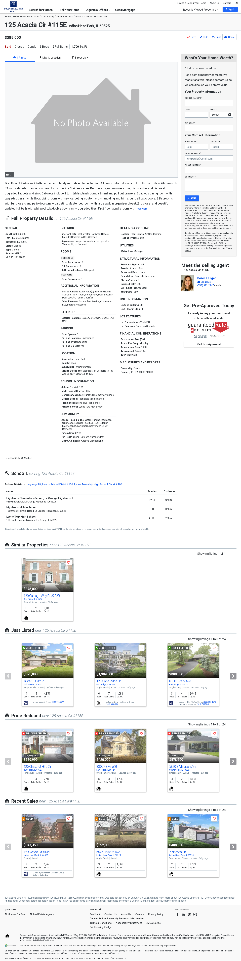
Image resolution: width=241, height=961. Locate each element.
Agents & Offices (98, 10)
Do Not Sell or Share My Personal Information (117, 918)
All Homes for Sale (15, 914)
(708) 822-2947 (205, 285)
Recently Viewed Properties (200, 9)
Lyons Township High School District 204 (98, 484)
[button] (230, 9)
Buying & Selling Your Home (191, 3)
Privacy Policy (155, 914)
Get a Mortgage (126, 10)
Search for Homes (42, 10)
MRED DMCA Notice (43, 940)
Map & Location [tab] (50, 57)
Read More (141, 208)
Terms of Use (215, 248)
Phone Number (193, 165)
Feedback (95, 914)
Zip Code (190, 123)
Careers (227, 3)
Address (193, 98)
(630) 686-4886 (112, 704)
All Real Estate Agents (42, 914)
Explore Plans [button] (170, 946)
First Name (191, 141)
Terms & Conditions (101, 922)
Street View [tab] (80, 57)
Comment (190, 176)
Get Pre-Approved (209, 344)
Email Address (193, 153)
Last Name (216, 141)
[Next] (233, 676)
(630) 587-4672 (209, 702)
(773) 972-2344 (58, 702)
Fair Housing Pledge (100, 927)
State (213, 109)
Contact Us (110, 914)
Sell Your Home (71, 10)
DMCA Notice (153, 922)
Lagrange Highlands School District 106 (50, 484)
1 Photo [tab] (19, 57)
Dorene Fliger (206, 278)
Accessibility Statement (129, 922)
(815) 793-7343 (203, 704)
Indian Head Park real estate (103, 900)
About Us (214, 3)
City (187, 109)
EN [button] (236, 3)
